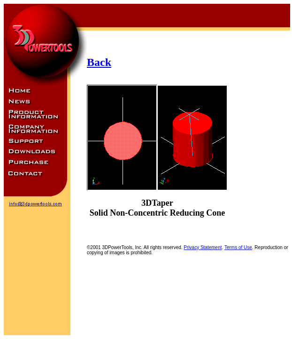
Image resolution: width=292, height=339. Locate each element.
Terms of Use (238, 247)
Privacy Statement (203, 247)
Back (99, 62)
